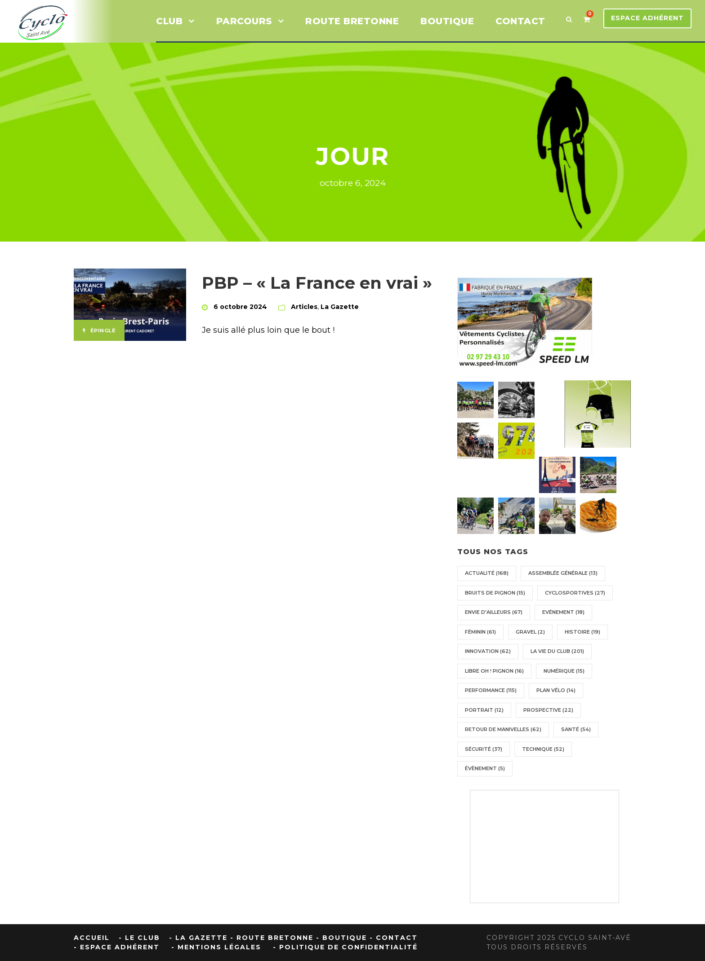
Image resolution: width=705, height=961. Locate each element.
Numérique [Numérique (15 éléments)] (564, 671)
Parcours (244, 21)
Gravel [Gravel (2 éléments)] (530, 632)
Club (169, 21)
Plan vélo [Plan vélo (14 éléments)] (556, 690)
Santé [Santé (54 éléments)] (576, 729)
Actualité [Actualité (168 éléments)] (487, 573)
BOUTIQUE (447, 21)
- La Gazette (198, 938)
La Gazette (340, 307)
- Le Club (139, 938)
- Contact (394, 938)
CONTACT (520, 21)
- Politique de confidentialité (345, 947)
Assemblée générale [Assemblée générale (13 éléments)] (563, 573)
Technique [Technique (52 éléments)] (543, 749)
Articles (304, 307)
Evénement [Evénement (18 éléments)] (563, 612)
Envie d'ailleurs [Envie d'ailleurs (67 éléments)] (493, 612)
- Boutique (341, 938)
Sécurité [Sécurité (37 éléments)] (483, 749)
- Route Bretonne (271, 938)
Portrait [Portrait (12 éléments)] (484, 710)
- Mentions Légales (216, 947)
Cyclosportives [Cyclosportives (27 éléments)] (575, 593)
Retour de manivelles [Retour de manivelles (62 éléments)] (503, 729)
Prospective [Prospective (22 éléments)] (548, 710)
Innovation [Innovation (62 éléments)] (488, 651)
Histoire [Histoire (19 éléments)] (582, 632)
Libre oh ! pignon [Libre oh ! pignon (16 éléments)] (494, 671)
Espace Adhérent (647, 18)
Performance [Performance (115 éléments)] (491, 690)
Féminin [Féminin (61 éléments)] (480, 632)
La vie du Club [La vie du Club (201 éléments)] (557, 651)
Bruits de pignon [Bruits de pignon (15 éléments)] (495, 593)
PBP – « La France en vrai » (317, 283)
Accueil (92, 938)
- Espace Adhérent (117, 947)
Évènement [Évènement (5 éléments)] (485, 768)
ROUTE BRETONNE (352, 21)
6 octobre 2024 (240, 307)
